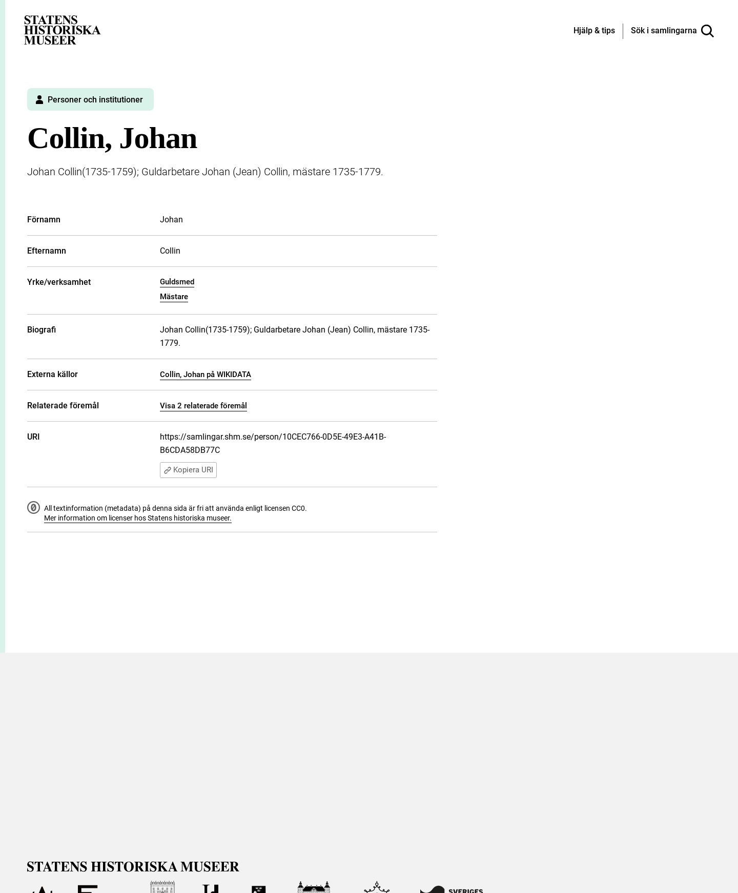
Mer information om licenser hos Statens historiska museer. (138, 518)
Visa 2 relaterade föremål (203, 405)
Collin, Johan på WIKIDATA (205, 374)
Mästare (174, 296)
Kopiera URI (188, 470)
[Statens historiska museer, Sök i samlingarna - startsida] (62, 29)
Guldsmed (177, 281)
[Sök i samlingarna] (672, 31)
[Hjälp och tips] (594, 31)
